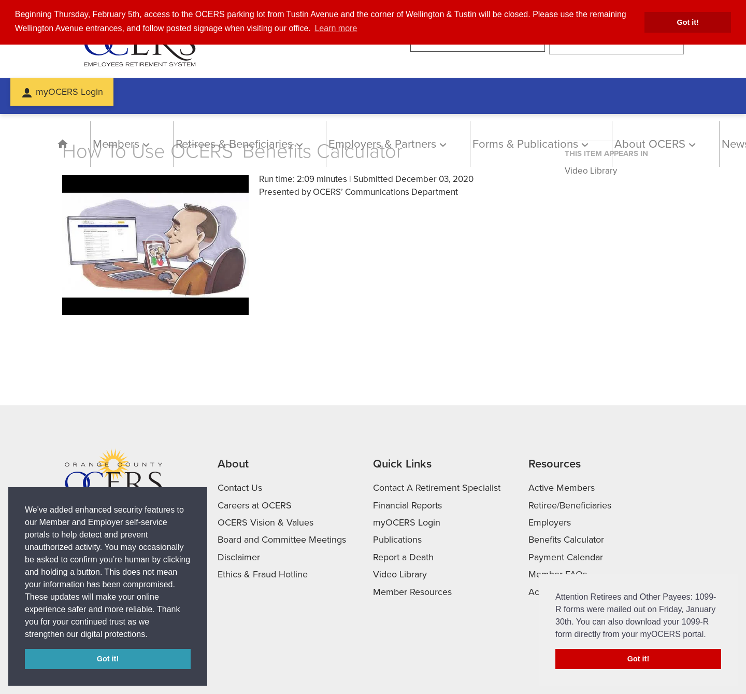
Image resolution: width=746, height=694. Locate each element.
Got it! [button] (688, 22)
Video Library (591, 170)
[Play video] (155, 245)
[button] (151, 634)
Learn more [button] (335, 28)
